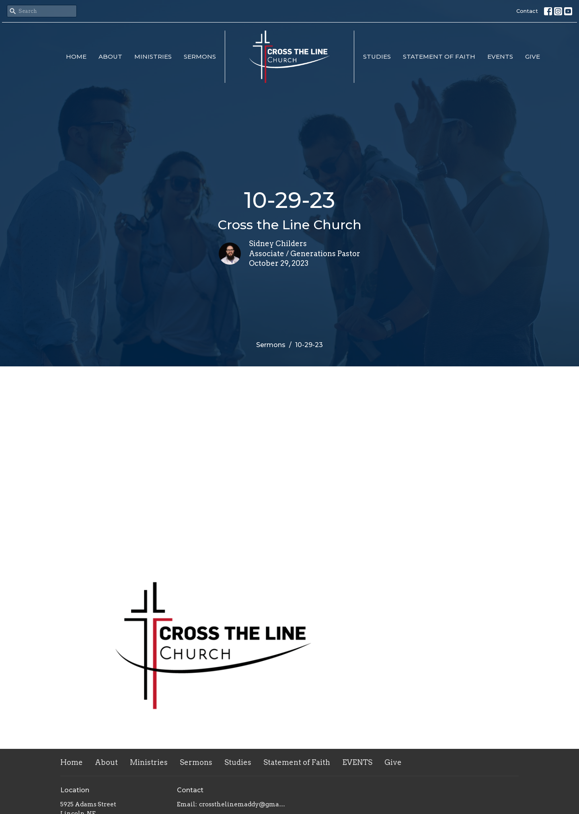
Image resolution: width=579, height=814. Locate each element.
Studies (377, 56)
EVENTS (500, 56)
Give (532, 56)
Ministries (153, 56)
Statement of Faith (439, 56)
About (110, 56)
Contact (527, 11)
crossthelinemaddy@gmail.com (242, 804)
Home (76, 56)
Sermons (200, 56)
